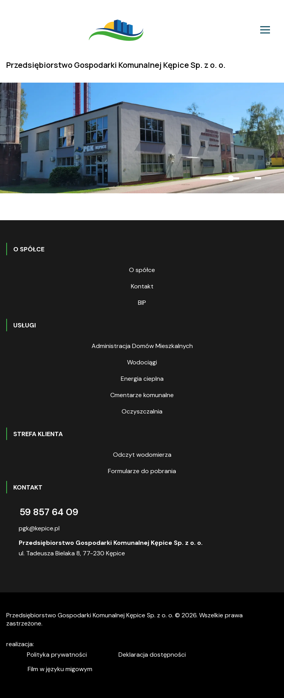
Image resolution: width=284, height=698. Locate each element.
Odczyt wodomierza (142, 455)
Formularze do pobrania (142, 471)
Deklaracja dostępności (152, 654)
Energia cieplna (142, 379)
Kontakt (142, 286)
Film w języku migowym (60, 669)
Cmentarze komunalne (142, 395)
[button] (183, 178)
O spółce (142, 270)
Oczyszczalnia (142, 411)
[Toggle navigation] (265, 30)
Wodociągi (142, 362)
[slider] (219, 178)
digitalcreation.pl (71, 645)
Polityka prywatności (57, 654)
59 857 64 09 (48, 512)
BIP (142, 303)
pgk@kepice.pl (39, 528)
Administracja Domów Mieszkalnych (142, 346)
